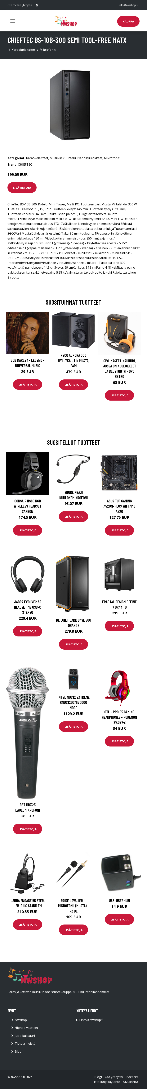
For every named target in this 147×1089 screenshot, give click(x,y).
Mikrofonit (48, 50)
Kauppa (128, 21)
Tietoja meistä (25, 1043)
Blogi (18, 1051)
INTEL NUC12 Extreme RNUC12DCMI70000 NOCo (74, 702)
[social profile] (37, 5)
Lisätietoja (22, 187)
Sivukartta (130, 1082)
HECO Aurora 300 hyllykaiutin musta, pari (73, 360)
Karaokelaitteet (24, 50)
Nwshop (21, 1020)
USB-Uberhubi (119, 900)
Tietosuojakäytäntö (106, 1082)
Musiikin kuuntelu (63, 158)
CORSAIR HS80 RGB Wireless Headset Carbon (27, 506)
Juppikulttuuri (25, 1036)
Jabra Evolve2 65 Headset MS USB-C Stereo (27, 607)
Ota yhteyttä (114, 1077)
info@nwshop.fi (128, 5)
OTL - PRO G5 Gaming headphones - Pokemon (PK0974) (119, 717)
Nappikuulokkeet (89, 158)
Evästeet (132, 1077)
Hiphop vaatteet (26, 1028)
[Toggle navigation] (12, 21)
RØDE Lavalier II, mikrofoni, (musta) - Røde (73, 905)
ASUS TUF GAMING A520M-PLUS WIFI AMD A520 (119, 506)
